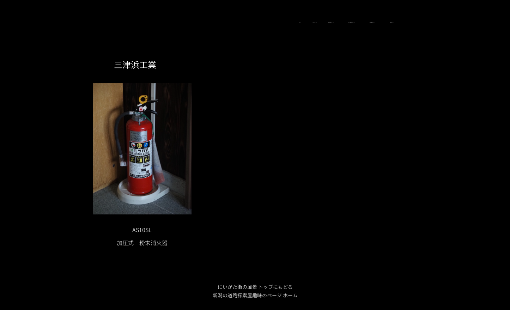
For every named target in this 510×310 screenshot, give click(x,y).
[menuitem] (123, 23)
